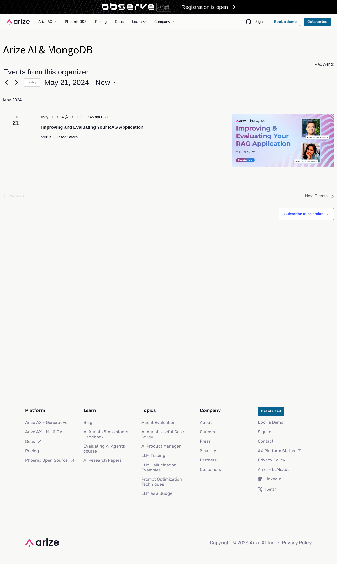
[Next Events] (16, 82)
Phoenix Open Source (50, 460)
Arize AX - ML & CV (43, 431)
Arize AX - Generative (46, 422)
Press (205, 441)
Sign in (260, 21)
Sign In (264, 431)
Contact (265, 441)
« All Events (324, 64)
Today (32, 82)
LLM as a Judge (156, 493)
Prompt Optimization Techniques (161, 482)
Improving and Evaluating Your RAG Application (92, 127)
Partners (208, 460)
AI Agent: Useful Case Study (162, 434)
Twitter (268, 489)
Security (208, 450)
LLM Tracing (153, 455)
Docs (33, 441)
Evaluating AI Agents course (104, 449)
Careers (207, 431)
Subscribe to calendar (303, 214)
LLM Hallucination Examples (159, 467)
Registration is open (209, 7)
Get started (271, 411)
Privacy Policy (271, 460)
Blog (87, 422)
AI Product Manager (161, 446)
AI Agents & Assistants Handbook (105, 434)
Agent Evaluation (158, 422)
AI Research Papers (102, 460)
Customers (210, 469)
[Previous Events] (6, 82)
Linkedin (269, 478)
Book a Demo (270, 422)
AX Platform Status (280, 450)
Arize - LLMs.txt (273, 469)
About (206, 422)
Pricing (32, 450)
